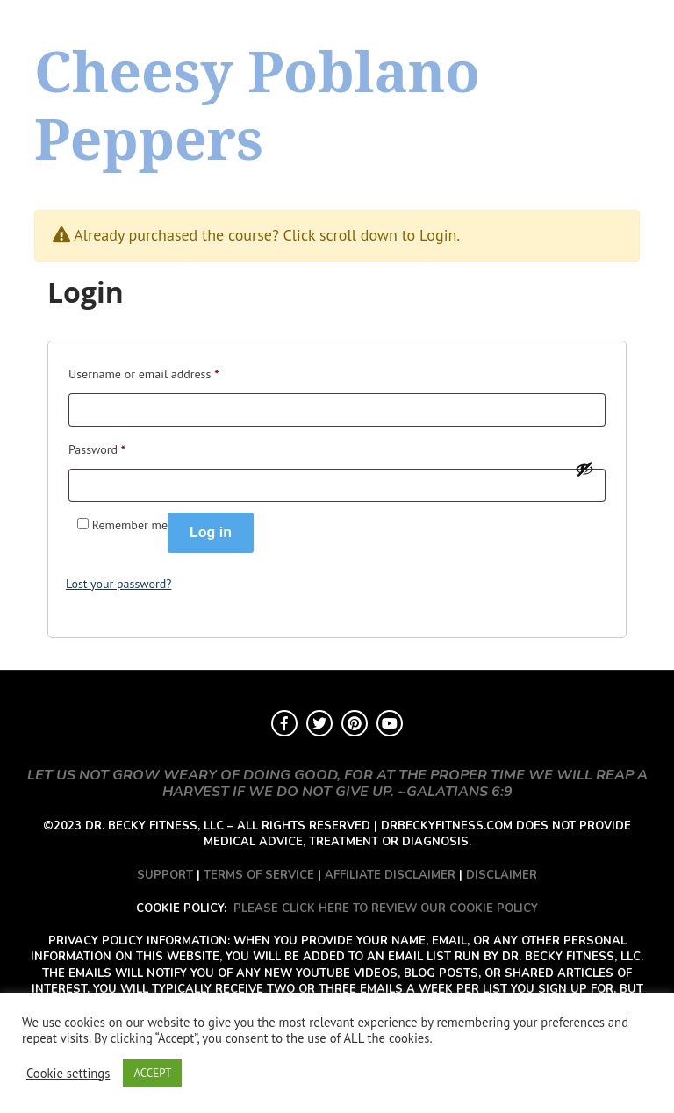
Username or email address (143, 372)
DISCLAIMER (501, 875)
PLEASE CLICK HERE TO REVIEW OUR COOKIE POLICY (385, 908)
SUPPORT (165, 875)
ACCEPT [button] (152, 1073)
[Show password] (584, 468)
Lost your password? (118, 584)
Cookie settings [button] (68, 1073)
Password (96, 447)
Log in (211, 532)
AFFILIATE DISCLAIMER (390, 875)
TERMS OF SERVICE (259, 875)
